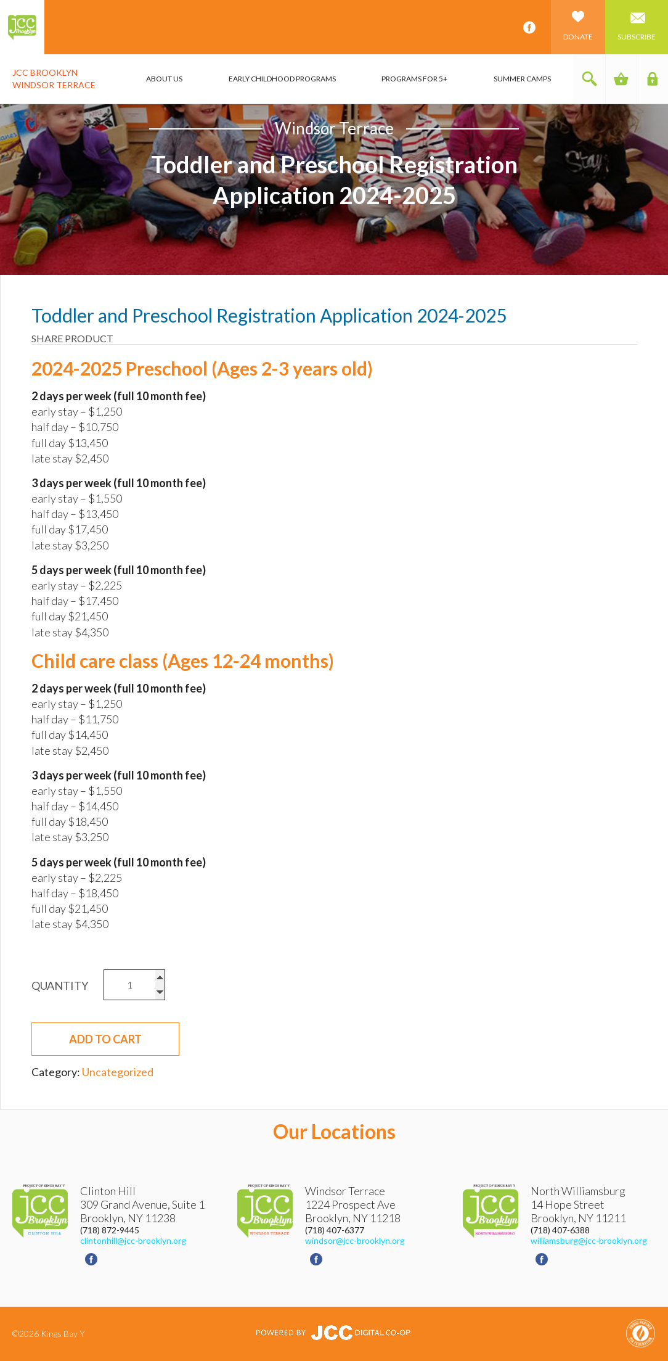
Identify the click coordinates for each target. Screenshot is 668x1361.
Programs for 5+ (414, 78)
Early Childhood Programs (282, 78)
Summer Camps (522, 78)
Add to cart (105, 1039)
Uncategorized (117, 1072)
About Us (164, 78)
